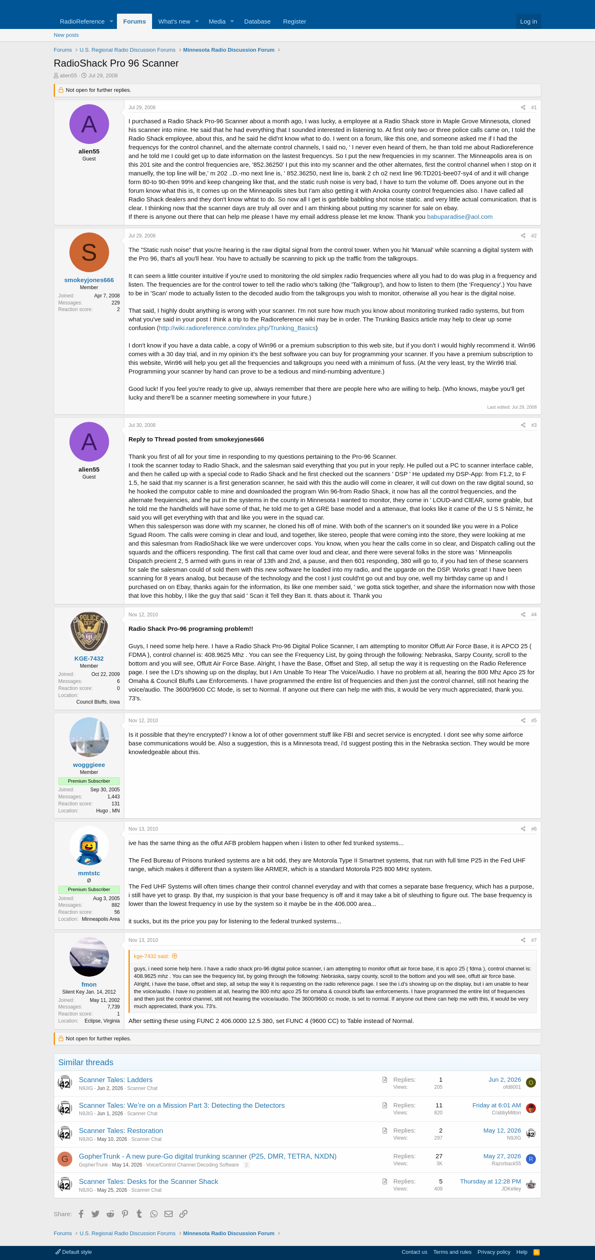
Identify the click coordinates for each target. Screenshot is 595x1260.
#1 (534, 107)
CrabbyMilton (506, 1113)
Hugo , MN (108, 811)
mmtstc (89, 873)
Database (257, 21)
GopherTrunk (93, 1165)
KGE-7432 (89, 658)
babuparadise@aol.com (460, 216)
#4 (534, 615)
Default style (73, 1252)
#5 (534, 720)
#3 (534, 425)
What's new (174, 21)
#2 (534, 236)
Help (522, 1252)
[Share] (523, 108)
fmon (89, 984)
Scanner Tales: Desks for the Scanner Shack (148, 1182)
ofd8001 (512, 1087)
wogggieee (89, 764)
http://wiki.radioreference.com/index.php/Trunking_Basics (237, 327)
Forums (134, 21)
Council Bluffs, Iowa (98, 702)
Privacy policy (494, 1252)
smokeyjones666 (89, 279)
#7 (534, 940)
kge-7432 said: (151, 956)
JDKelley (511, 1189)
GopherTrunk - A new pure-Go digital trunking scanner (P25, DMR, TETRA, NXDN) (208, 1156)
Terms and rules (452, 1252)
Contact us (414, 1252)
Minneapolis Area (101, 919)
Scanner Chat (142, 1088)
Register (294, 21)
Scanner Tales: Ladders (115, 1080)
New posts (66, 35)
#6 (534, 829)
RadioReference (82, 21)
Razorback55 (506, 1164)
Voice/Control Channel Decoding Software (192, 1165)
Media (217, 21)
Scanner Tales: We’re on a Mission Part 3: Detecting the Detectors (182, 1105)
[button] (111, 21)
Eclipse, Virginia (102, 1021)
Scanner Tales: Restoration (121, 1131)
